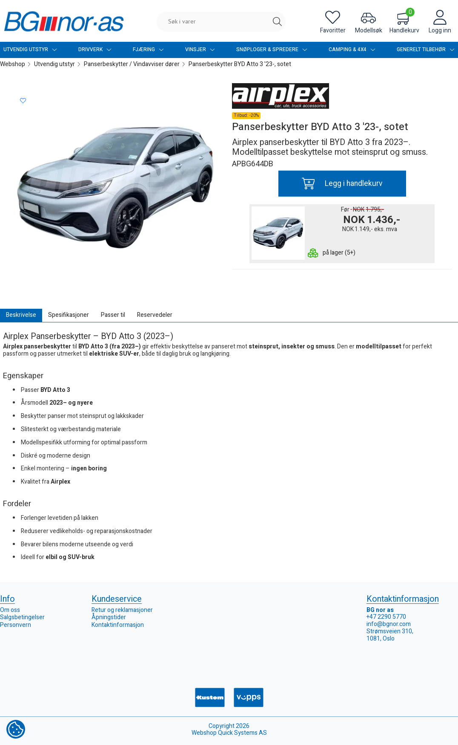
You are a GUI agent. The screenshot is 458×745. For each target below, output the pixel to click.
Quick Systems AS (242, 732)
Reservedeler (154, 314)
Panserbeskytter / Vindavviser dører (132, 64)
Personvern (15, 624)
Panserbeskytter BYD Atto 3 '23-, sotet (240, 64)
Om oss (10, 610)
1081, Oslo (380, 638)
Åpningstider (109, 617)
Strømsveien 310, (389, 631)
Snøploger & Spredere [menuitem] (271, 49)
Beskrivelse (21, 314)
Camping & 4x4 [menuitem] (352, 49)
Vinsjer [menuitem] (200, 49)
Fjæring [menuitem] (148, 49)
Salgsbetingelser (22, 617)
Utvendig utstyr (54, 64)
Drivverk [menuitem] (95, 49)
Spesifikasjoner (68, 314)
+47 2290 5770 (386, 616)
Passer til (113, 314)
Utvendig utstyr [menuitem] (30, 49)
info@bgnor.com (388, 624)
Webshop (12, 64)
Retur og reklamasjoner (122, 610)
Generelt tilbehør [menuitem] (426, 49)
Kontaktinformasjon (118, 624)
